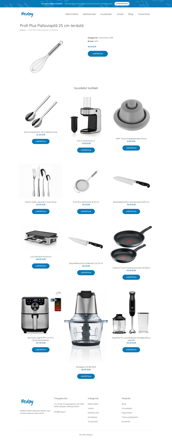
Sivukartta (126, 423)
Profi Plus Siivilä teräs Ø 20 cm (86, 203)
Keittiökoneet (89, 14)
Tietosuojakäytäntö (130, 418)
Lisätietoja (98, 55)
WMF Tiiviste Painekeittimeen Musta (131, 140)
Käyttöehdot (127, 414)
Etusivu (23, 31)
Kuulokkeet (106, 14)
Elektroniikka (71, 14)
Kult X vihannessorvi (86, 142)
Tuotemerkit (144, 14)
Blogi (130, 14)
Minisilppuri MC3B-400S (86, 368)
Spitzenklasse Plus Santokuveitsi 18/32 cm (131, 203)
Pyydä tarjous (122, 4)
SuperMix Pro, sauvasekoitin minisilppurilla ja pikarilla (131, 340)
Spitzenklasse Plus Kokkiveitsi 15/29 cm (86, 264)
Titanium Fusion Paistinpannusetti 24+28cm (131, 269)
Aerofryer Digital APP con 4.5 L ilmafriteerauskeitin (41, 340)
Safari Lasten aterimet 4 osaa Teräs (40, 203)
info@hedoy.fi (59, 413)
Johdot (120, 14)
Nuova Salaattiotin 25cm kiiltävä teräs (40, 133)
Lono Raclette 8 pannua (40, 258)
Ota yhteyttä (127, 409)
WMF (111, 39)
